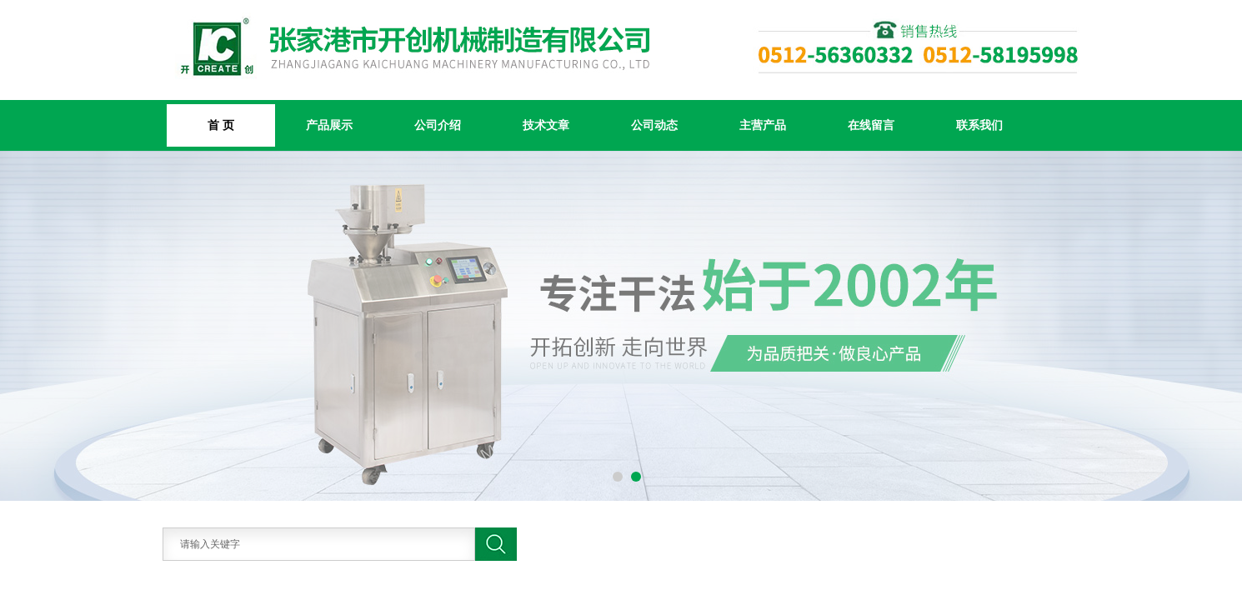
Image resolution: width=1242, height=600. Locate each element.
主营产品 (762, 125)
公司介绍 (437, 125)
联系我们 (979, 125)
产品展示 (329, 125)
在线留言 (871, 125)
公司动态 (654, 125)
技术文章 (546, 125)
